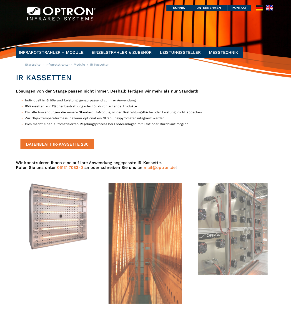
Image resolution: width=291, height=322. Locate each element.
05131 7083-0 (70, 167)
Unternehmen (209, 7)
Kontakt (239, 8)
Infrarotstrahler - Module (65, 64)
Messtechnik (224, 52)
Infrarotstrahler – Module (52, 52)
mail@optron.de (160, 167)
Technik (179, 7)
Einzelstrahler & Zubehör (123, 52)
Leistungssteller (181, 52)
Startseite (32, 64)
